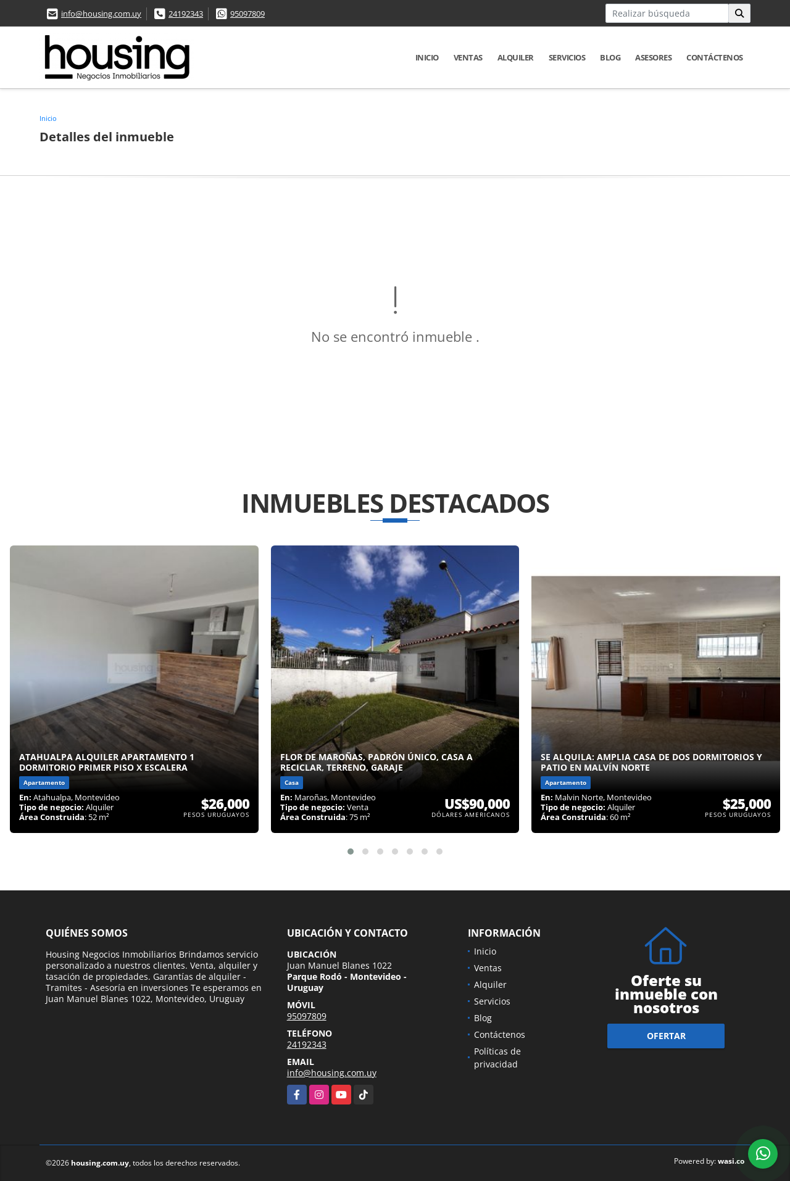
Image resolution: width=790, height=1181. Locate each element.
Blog (610, 57)
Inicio (427, 57)
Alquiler (515, 57)
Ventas (468, 57)
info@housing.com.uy (101, 13)
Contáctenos (714, 57)
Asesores (653, 57)
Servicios (567, 57)
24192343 (185, 13)
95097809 (247, 13)
